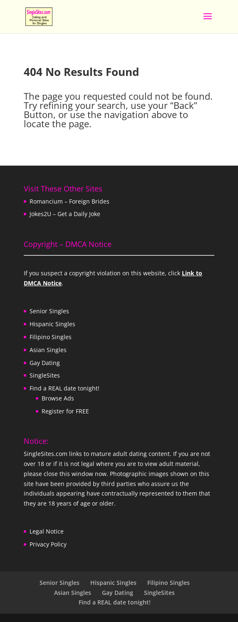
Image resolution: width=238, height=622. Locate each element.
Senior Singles (49, 311)
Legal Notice (47, 531)
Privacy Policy (48, 544)
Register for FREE (65, 411)
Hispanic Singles (52, 324)
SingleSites (45, 375)
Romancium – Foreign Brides (69, 201)
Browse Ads (58, 398)
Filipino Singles (51, 337)
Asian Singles (48, 350)
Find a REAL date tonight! (64, 388)
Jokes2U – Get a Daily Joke (65, 214)
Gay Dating (45, 363)
